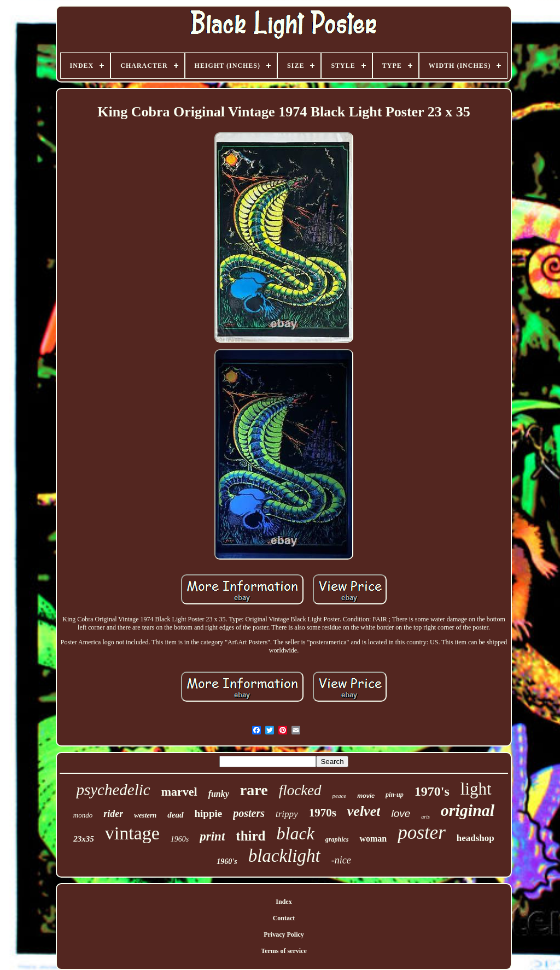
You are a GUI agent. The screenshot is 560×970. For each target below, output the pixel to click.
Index (283, 902)
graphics (337, 839)
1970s (322, 812)
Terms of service (284, 951)
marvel (179, 791)
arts (425, 817)
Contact (284, 918)
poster (422, 832)
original (467, 810)
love (400, 813)
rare (254, 789)
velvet (364, 811)
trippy (287, 814)
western (145, 815)
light (476, 788)
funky (218, 793)
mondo (82, 815)
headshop (475, 838)
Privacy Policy (284, 934)
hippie (209, 813)
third (250, 835)
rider (113, 813)
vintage (132, 833)
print (212, 836)
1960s (180, 839)
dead (175, 814)
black (295, 833)
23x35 (83, 838)
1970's (432, 791)
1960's (227, 861)
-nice (341, 860)
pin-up (395, 794)
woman (373, 838)
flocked (300, 790)
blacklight (284, 856)
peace (339, 795)
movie (366, 795)
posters (249, 813)
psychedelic (113, 789)
